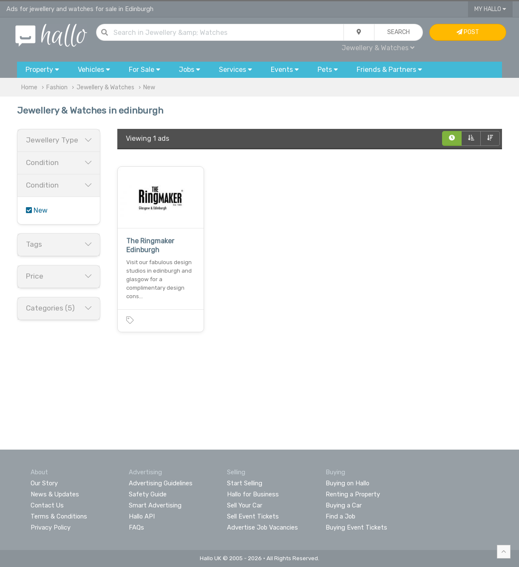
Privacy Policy (51, 527)
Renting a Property (353, 494)
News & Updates (55, 494)
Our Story (44, 483)
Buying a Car (344, 505)
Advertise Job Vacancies (262, 527)
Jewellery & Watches (378, 48)
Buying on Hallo (347, 483)
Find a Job (340, 516)
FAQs (136, 527)
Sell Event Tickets (253, 516)
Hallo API (142, 516)
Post (468, 32)
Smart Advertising (155, 505)
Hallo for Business (253, 494)
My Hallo (490, 9)
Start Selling (244, 483)
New (149, 87)
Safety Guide (148, 494)
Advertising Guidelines (161, 483)
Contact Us (47, 505)
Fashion (57, 87)
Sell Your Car (244, 505)
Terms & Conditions (59, 516)
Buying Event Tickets (356, 527)
